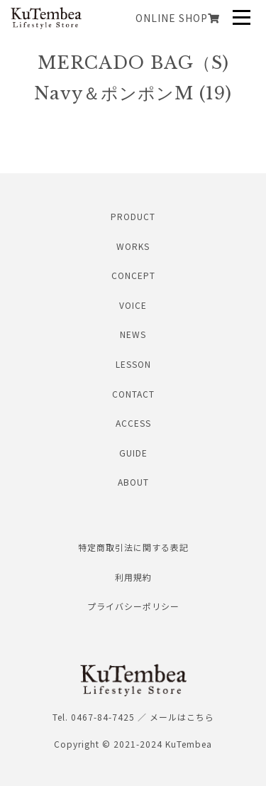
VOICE (133, 305)
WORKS (133, 246)
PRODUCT (133, 216)
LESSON (133, 364)
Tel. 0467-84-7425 (93, 717)
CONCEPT (133, 275)
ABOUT (133, 482)
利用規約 (133, 577)
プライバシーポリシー (133, 606)
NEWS (133, 334)
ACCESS (133, 423)
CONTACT (133, 394)
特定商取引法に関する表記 (133, 547)
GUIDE (133, 453)
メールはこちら (182, 717)
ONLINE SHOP (177, 18)
